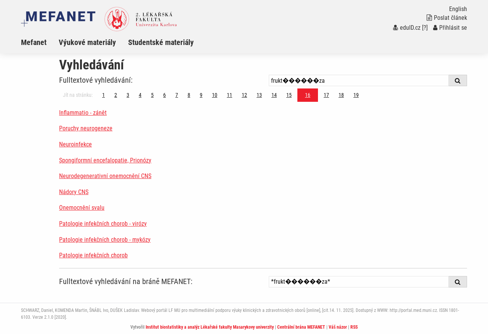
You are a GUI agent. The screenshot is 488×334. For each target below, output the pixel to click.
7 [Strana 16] (176, 95)
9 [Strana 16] (201, 95)
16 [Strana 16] (307, 95)
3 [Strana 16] (128, 95)
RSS (354, 327)
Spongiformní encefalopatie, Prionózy (105, 160)
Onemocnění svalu (81, 207)
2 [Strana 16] (115, 95)
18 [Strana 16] (341, 95)
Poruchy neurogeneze (85, 128)
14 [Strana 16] (274, 95)
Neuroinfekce (75, 144)
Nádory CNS (73, 192)
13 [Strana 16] (259, 95)
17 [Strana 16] (326, 95)
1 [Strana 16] (103, 95)
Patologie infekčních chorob (93, 255)
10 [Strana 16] (214, 95)
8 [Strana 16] (189, 95)
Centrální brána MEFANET (301, 327)
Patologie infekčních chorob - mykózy (105, 239)
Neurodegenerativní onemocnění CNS (105, 176)
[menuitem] (40, 42)
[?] (425, 27)
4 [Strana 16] (140, 95)
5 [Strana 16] (152, 95)
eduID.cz (407, 27)
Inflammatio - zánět (83, 112)
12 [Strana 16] (244, 95)
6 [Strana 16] (164, 95)
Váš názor (338, 327)
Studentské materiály (161, 42)
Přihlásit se (450, 27)
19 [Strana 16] (356, 95)
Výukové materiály (87, 42)
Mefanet (34, 42)
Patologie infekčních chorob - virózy (103, 223)
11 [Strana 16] (229, 95)
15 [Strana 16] (289, 95)
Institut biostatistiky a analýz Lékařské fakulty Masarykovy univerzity (210, 327)
